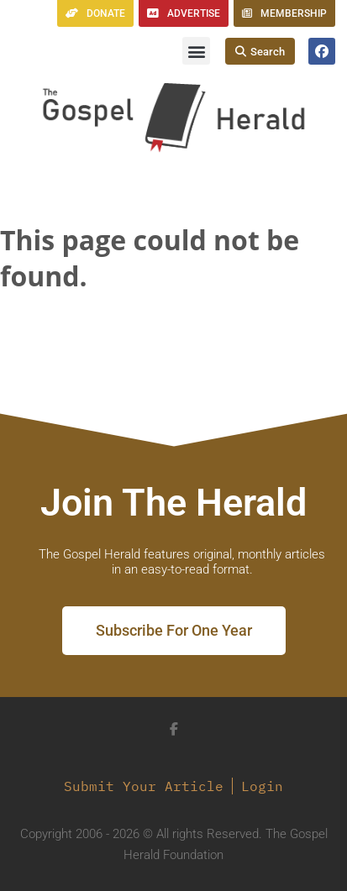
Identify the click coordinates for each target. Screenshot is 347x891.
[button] (196, 51)
